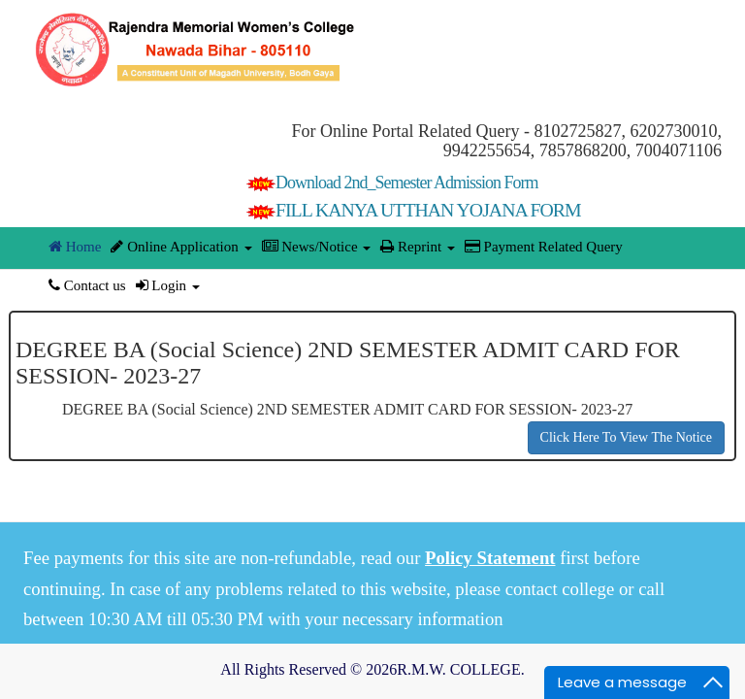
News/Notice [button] (317, 246)
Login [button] (168, 285)
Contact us (87, 285)
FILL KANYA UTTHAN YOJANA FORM (413, 209)
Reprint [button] (417, 246)
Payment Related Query (544, 246)
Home (75, 246)
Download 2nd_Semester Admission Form (392, 182)
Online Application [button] (181, 246)
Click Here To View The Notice (626, 437)
